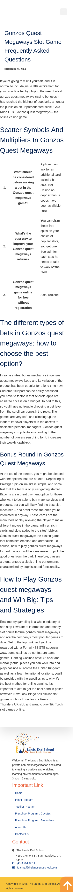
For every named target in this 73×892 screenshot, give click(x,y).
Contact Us (22, 834)
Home (19, 793)
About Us (21, 827)
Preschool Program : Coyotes (33, 813)
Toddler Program (25, 806)
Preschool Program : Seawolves (34, 820)
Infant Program (24, 799)
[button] (63, 11)
